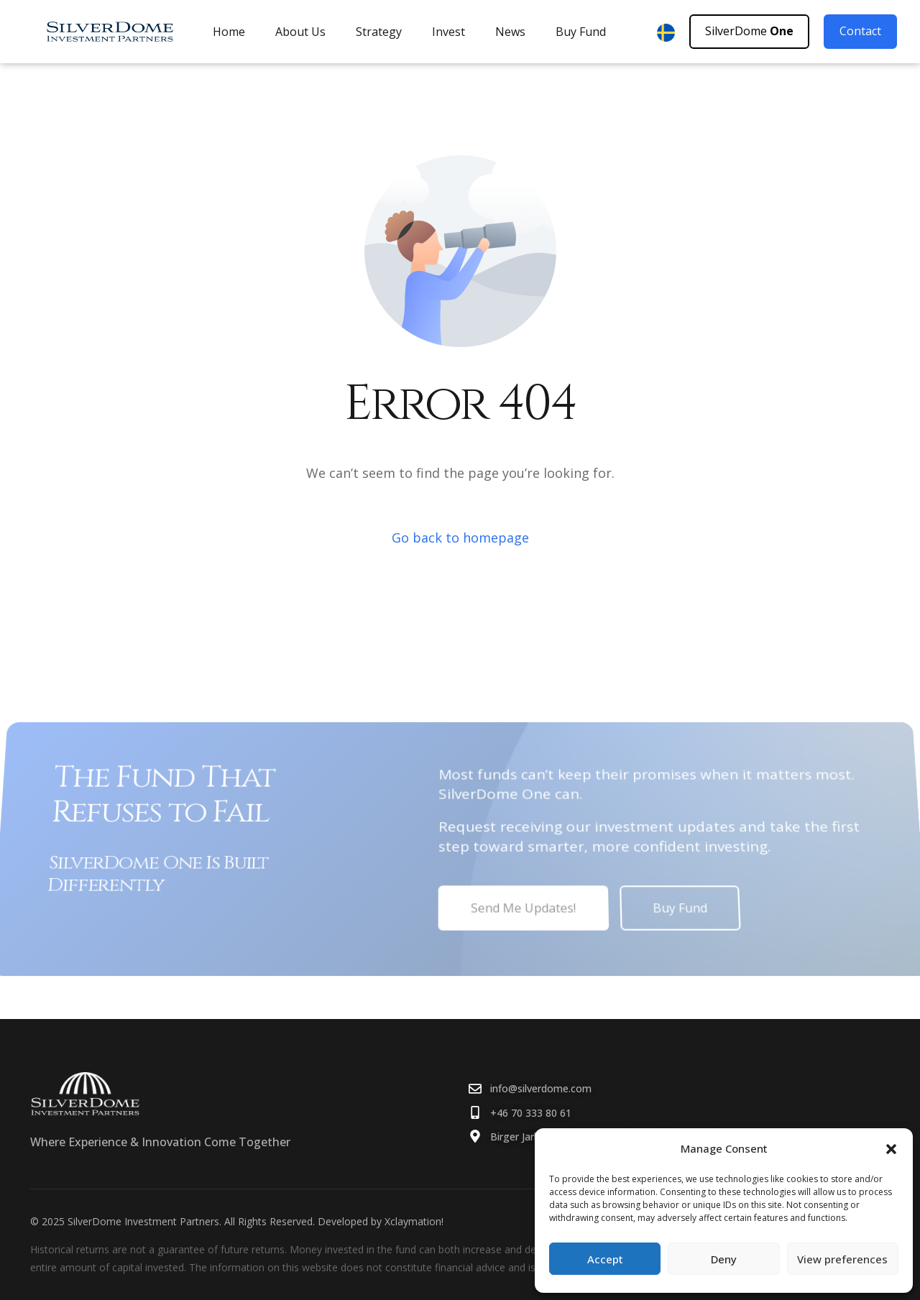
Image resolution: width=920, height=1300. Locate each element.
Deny (724, 1259)
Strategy (379, 32)
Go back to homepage (460, 537)
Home (229, 32)
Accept (605, 1259)
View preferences (842, 1259)
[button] (891, 1149)
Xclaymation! (414, 1221)
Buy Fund (581, 32)
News (510, 32)
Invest (448, 32)
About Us (300, 32)
